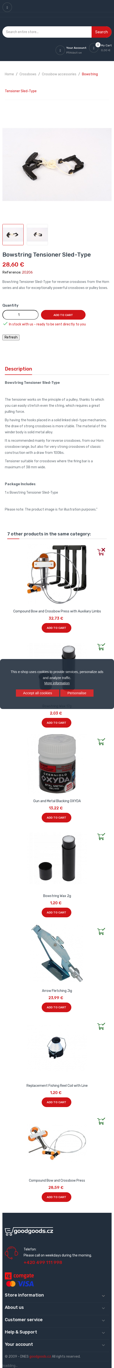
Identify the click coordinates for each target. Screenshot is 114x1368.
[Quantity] (20, 315)
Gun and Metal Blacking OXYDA (57, 801)
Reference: (11, 272)
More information (57, 683)
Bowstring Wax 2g (57, 896)
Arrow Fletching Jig (57, 991)
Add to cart (63, 315)
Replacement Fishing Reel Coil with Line (57, 1086)
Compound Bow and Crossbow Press (57, 1181)
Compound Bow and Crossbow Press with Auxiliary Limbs (57, 611)
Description (18, 369)
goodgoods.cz (40, 1356)
